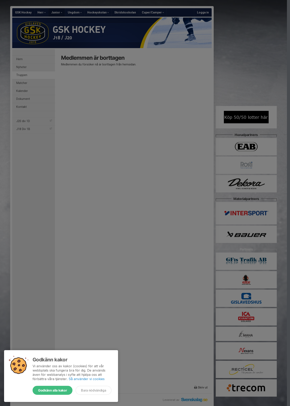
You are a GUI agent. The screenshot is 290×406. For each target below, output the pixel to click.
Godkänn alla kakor (52, 390)
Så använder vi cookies (87, 379)
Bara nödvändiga (93, 390)
